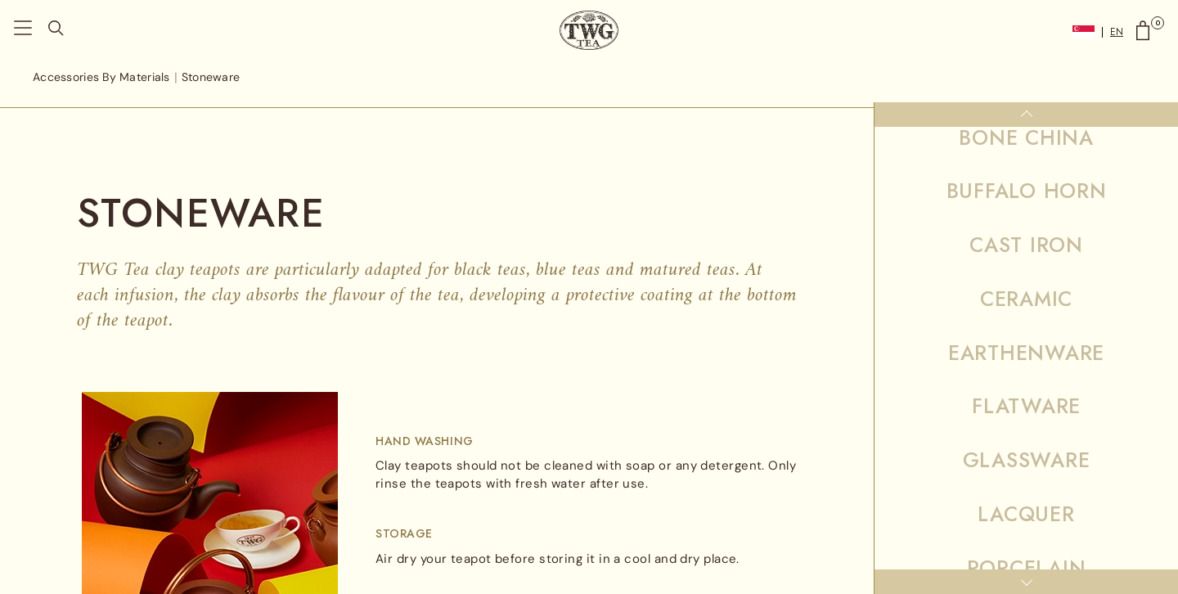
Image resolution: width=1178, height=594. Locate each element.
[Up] (1026, 114)
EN (1116, 32)
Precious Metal (1026, 230)
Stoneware (1025, 405)
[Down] (1026, 581)
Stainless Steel (1026, 338)
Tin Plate (1026, 473)
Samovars (1026, 284)
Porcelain (1026, 176)
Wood (1026, 526)
